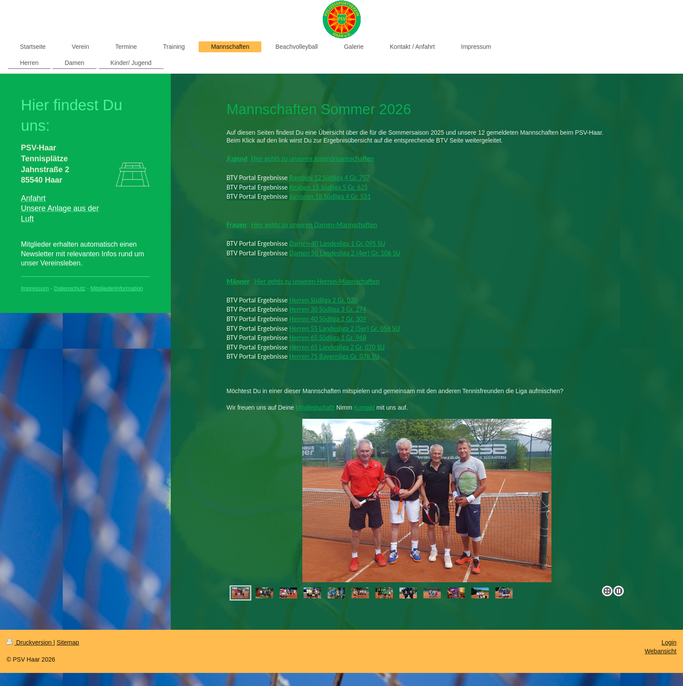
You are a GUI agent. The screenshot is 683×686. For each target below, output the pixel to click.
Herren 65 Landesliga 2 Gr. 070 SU (337, 347)
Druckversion (30, 642)
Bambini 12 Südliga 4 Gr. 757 (329, 177)
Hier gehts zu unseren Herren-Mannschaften (317, 281)
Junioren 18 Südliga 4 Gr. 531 (330, 196)
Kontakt (364, 407)
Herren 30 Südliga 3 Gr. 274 (327, 309)
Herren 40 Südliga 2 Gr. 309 (327, 319)
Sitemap (68, 642)
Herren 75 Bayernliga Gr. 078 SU (334, 356)
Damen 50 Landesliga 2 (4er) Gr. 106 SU (344, 253)
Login (669, 642)
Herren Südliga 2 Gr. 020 (323, 300)
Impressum (35, 288)
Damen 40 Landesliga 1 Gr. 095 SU (337, 243)
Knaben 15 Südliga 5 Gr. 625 (328, 187)
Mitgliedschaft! (315, 407)
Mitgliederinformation (117, 288)
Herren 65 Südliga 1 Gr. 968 (327, 337)
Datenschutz (69, 288)
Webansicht (660, 651)
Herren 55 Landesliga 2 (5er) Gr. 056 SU (344, 328)
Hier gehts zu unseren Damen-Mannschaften (314, 225)
